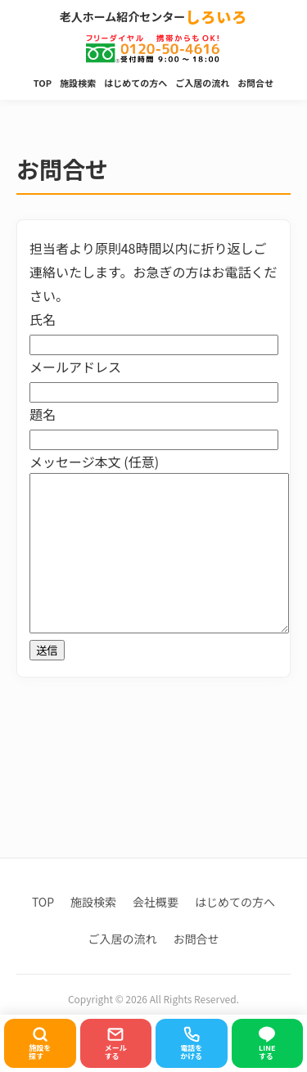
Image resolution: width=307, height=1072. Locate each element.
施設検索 (78, 82)
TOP (43, 82)
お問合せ (255, 82)
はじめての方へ (135, 82)
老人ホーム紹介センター (154, 17)
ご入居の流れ (202, 82)
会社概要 (155, 902)
